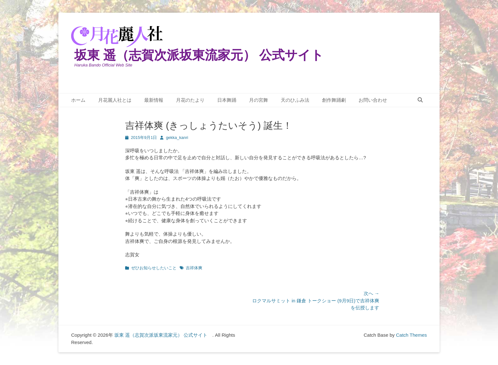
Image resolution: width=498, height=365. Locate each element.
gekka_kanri (177, 137)
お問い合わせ (373, 100)
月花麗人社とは (114, 100)
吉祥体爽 (194, 267)
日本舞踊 (226, 100)
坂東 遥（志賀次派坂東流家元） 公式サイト (205, 55)
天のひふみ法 (295, 100)
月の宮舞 (258, 100)
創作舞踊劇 (334, 100)
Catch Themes (411, 335)
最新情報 (153, 100)
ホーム (78, 100)
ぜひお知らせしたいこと (154, 267)
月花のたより (190, 100)
